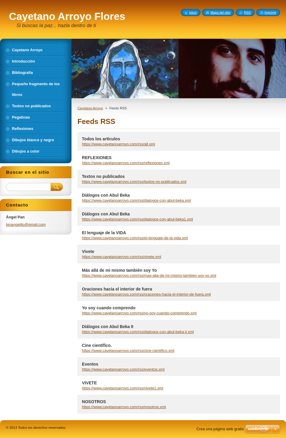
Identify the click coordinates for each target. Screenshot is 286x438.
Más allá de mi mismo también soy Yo (119, 270)
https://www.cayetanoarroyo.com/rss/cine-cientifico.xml (128, 350)
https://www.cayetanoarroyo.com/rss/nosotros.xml (124, 407)
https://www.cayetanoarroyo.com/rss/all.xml (118, 144)
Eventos (90, 364)
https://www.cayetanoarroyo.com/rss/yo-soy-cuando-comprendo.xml (139, 313)
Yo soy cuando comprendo (109, 307)
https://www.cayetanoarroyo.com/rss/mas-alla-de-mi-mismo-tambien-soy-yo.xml (149, 275)
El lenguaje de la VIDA (104, 232)
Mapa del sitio (220, 12)
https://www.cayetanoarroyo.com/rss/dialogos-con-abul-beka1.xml (137, 219)
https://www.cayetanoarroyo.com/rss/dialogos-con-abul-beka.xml (136, 200)
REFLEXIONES (96, 157)
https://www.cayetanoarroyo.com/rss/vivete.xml (121, 256)
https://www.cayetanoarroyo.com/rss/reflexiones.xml (126, 163)
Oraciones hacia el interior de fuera (117, 289)
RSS (247, 12)
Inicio (193, 12)
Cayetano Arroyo (90, 108)
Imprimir (270, 12)
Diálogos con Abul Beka (106, 195)
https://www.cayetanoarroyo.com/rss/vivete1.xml (122, 388)
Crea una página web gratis (220, 429)
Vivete (88, 251)
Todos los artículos (101, 138)
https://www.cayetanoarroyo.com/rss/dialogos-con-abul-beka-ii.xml (138, 332)
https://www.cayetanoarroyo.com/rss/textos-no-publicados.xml (134, 181)
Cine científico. (97, 345)
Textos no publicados (103, 176)
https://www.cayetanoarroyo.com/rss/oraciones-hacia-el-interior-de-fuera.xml (146, 294)
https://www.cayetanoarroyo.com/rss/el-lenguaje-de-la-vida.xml (135, 238)
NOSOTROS (94, 401)
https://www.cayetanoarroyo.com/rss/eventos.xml (123, 369)
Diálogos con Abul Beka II (107, 326)
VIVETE (89, 382)
